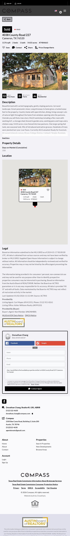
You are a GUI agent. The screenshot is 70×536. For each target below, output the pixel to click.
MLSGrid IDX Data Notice (12, 315)
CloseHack (41, 496)
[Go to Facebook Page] (4, 401)
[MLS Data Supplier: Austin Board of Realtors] (35, 522)
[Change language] (56, 11)
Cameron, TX (9, 38)
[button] (35, 388)
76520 (20, 38)
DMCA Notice (30, 315)
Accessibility (40, 488)
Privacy (37, 384)
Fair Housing (52, 488)
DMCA (30, 488)
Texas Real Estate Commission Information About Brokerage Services (35, 481)
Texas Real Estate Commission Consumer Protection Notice (35, 484)
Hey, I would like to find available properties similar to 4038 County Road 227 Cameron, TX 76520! (35, 373)
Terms (32, 384)
